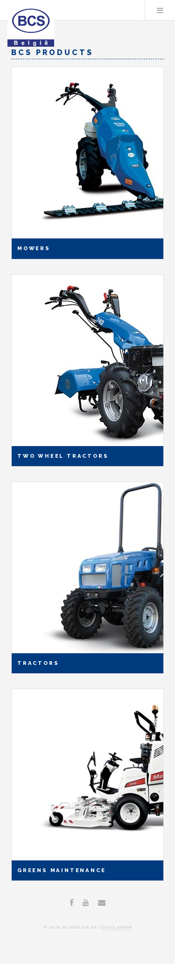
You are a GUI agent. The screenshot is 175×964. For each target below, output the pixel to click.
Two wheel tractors (62, 456)
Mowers (33, 248)
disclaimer (117, 927)
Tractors (38, 663)
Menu (160, 10)
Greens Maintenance (61, 870)
